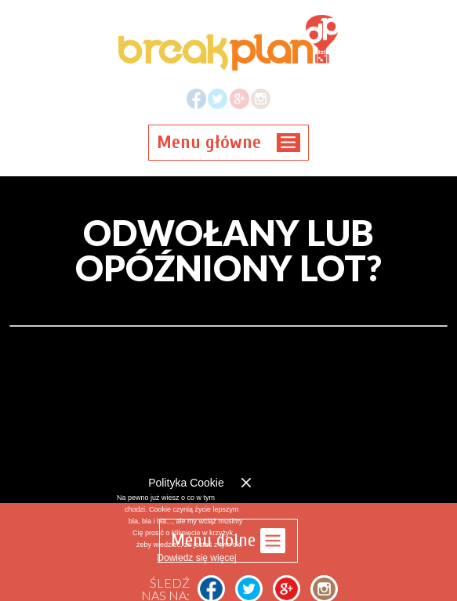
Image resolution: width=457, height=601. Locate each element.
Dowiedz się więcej (196, 557)
